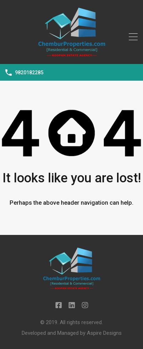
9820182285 (29, 72)
